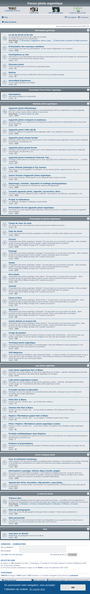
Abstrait (12, 286)
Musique (24, 504)
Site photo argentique (56, 13)
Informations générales (45, 30)
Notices (12, 72)
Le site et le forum (45, 494)
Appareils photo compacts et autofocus (27, 120)
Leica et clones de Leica (28, 114)
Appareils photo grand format (23, 147)
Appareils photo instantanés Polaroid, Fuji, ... (30, 157)
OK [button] (73, 587)
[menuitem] (5, 17)
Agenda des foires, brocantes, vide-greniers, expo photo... (36, 482)
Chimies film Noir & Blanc (21, 408)
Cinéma (32, 504)
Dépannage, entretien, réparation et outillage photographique (38, 183)
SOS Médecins (16, 352)
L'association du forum (12, 11)
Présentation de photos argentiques (45, 219)
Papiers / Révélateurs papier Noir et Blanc (28, 416)
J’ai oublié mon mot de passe (11, 554)
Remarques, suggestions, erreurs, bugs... (36, 40)
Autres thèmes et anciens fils (22, 321)
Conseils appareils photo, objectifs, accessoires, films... (35, 191)
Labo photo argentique (45, 366)
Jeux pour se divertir (18, 533)
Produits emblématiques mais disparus (27, 433)
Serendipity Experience (20, 80)
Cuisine (74, 504)
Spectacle (13, 309)
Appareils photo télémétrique (22, 108)
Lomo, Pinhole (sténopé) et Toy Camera (27, 167)
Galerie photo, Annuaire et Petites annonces (70, 40)
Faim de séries (16, 231)
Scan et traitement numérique (23, 459)
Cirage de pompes (17, 333)
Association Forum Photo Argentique (45, 90)
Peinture (65, 504)
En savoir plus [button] (37, 589)
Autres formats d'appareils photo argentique (30, 175)
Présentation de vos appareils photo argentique (31, 207)
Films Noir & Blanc (17, 399)
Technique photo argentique (22, 343)
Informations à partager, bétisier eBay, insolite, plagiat (34, 471)
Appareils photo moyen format (23, 138)
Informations (15, 94)
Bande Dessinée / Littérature (48, 504)
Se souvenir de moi (58, 555)
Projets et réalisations (19, 199)
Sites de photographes (19, 510)
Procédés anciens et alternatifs (23, 390)
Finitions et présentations (21, 443)
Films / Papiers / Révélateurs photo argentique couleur (34, 424)
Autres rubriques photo (45, 455)
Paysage (13, 251)
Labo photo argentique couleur (23, 380)
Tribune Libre (15, 498)
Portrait (12, 239)
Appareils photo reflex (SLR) (22, 130)
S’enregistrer (19, 544)
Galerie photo (34, 13)
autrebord (74, 575)
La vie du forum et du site (21, 35)
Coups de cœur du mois (78, 13)
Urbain (12, 263)
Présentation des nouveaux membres (26, 46)
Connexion (5, 544)
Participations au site (19, 54)
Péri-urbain (14, 274)
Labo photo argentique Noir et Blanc (26, 370)
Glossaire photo (16, 64)
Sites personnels (17, 518)
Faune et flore (15, 298)
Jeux (45, 529)
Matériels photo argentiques (45, 104)
